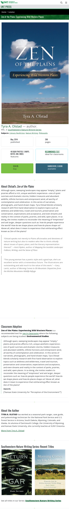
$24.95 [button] (15, 166)
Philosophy (43, 133)
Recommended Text (52, 151)
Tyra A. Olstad (11, 126)
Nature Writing (32, 133)
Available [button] (52, 168)
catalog (11, 12)
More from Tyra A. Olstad (12, 430)
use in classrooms (30, 333)
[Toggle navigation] (66, 2)
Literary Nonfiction (17, 133)
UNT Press (6, 7)
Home (3, 12)
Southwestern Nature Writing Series (24, 129)
